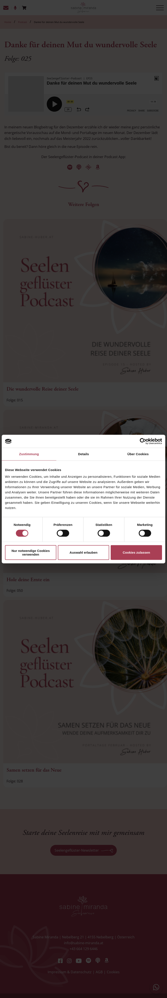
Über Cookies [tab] (138, 454)
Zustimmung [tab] (29, 454)
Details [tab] (83, 454)
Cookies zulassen (136, 552)
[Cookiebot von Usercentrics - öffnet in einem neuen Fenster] (143, 441)
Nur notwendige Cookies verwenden (31, 552)
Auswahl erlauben (83, 552)
